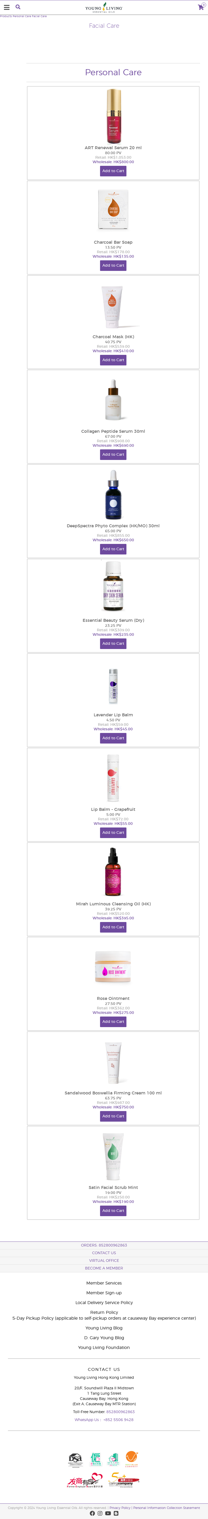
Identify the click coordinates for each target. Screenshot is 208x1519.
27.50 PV (113, 1004)
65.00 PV (113, 531)
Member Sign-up (104, 1293)
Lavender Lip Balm (113, 715)
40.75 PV (113, 342)
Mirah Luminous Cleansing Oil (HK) (113, 904)
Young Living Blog (104, 1328)
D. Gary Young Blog (104, 1338)
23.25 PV (113, 626)
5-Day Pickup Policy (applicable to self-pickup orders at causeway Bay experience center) (104, 1318)
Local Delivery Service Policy (104, 1303)
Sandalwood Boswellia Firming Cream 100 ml (113, 1093)
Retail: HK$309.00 (113, 630)
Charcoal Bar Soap (113, 242)
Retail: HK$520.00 (113, 914)
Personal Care (22, 16)
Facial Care (39, 16)
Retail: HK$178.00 (113, 252)
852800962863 (120, 1412)
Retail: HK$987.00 (113, 1103)
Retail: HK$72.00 (113, 819)
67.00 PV (113, 437)
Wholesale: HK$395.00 (113, 918)
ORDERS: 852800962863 (104, 1245)
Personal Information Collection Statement (166, 1507)
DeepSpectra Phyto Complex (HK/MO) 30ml (113, 526)
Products (6, 16)
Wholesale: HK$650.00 (113, 540)
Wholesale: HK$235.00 (113, 635)
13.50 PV (113, 248)
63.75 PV (113, 1098)
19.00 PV (113, 1193)
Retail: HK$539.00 (113, 347)
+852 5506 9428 (118, 1420)
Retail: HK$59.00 (113, 725)
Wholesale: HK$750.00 (113, 1107)
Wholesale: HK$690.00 (113, 446)
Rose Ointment (113, 998)
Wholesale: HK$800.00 (113, 162)
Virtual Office (104, 1261)
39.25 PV (113, 909)
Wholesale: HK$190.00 (113, 1202)
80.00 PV (113, 153)
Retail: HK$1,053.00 (113, 157)
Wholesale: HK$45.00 (113, 729)
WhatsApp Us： (89, 1420)
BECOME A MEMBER (104, 1268)
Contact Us (104, 1253)
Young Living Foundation (104, 1348)
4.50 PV (113, 720)
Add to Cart (113, 171)
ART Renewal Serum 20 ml (113, 148)
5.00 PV (113, 815)
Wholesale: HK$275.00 (113, 1013)
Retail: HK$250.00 (113, 1197)
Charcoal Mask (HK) (113, 337)
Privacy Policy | (121, 1507)
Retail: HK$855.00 (113, 536)
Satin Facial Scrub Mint (113, 1188)
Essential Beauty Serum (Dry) (113, 620)
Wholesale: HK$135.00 (113, 256)
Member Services (104, 1283)
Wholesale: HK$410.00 (113, 351)
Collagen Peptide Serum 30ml (113, 431)
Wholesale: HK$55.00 (113, 824)
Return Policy (104, 1312)
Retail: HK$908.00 (113, 441)
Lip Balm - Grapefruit (113, 809)
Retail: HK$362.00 (113, 1008)
